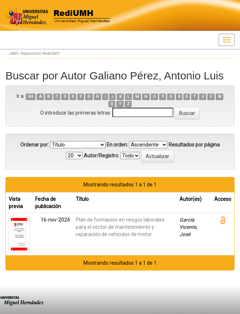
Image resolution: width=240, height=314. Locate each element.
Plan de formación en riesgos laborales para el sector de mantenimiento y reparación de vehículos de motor (120, 227)
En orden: (117, 145)
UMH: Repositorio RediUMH (34, 53)
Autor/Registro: (101, 155)
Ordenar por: (34, 145)
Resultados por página (194, 145)
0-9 (30, 96)
